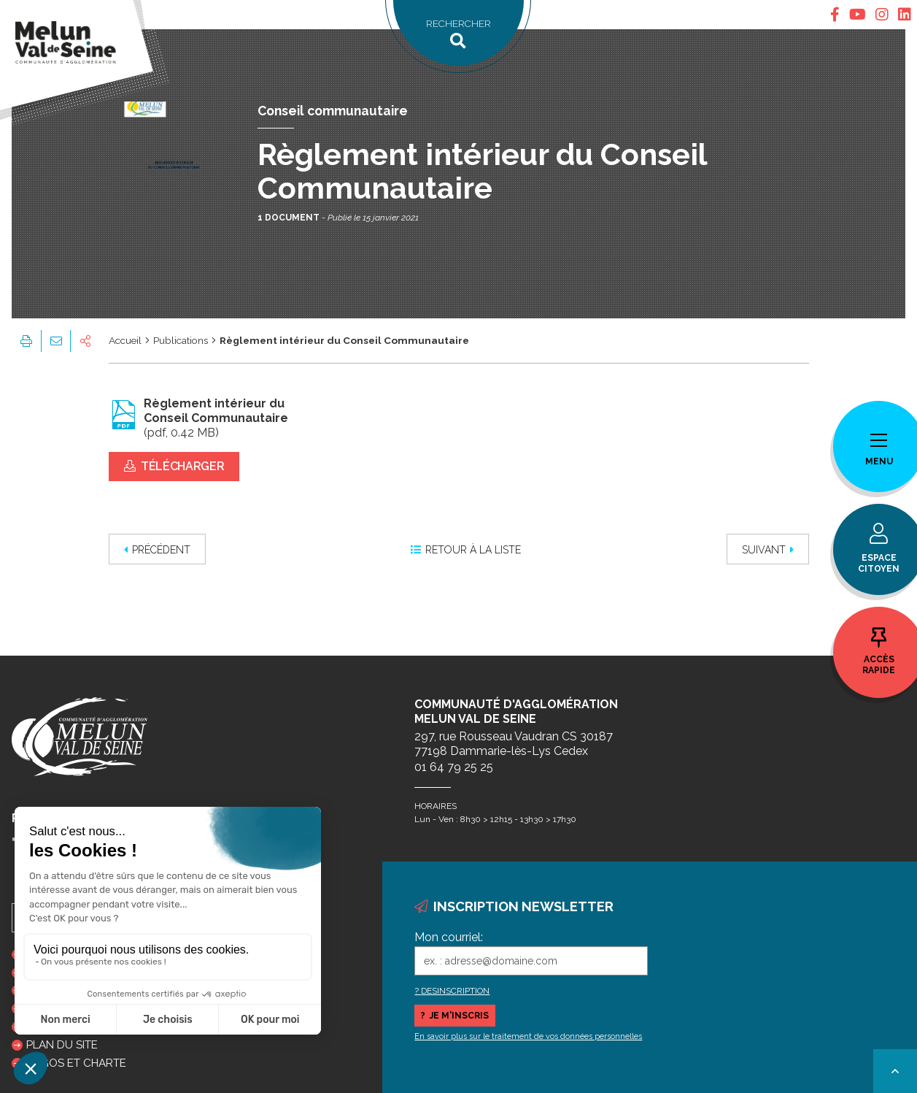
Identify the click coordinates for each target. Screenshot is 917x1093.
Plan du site (62, 1044)
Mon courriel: (448, 937)
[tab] (835, 15)
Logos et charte (76, 1063)
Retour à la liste (466, 550)
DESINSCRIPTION (455, 991)
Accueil (125, 340)
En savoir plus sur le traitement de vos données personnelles (528, 1036)
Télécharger (174, 466)
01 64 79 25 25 (453, 767)
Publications (180, 340)
